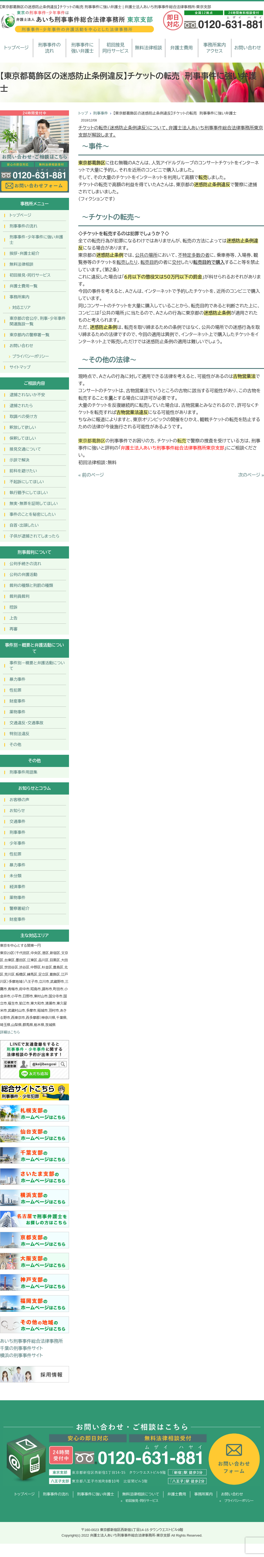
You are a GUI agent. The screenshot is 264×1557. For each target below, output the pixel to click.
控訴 (14, 607)
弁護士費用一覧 (23, 286)
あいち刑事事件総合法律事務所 (31, 1341)
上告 (14, 618)
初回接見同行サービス (115, 48)
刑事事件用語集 (23, 772)
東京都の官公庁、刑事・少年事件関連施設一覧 (38, 321)
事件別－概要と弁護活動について (37, 666)
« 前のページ (91, 475)
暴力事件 (17, 679)
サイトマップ (20, 367)
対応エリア (21, 307)
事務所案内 (19, 297)
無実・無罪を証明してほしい (34, 503)
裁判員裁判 (19, 596)
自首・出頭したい (24, 525)
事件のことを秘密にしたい (33, 514)
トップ (83, 113)
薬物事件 (17, 712)
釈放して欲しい (23, 427)
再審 (14, 629)
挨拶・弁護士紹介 (25, 253)
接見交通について (25, 449)
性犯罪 (15, 690)
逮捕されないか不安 (27, 394)
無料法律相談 (148, 47)
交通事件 (17, 821)
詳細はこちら (10, 1032)
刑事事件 (100, 113)
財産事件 (17, 701)
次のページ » (251, 475)
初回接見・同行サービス (30, 275)
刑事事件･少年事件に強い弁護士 (36, 240)
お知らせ (17, 810)
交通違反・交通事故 (27, 723)
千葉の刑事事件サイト (21, 1348)
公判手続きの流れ (25, 563)
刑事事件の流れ (49, 48)
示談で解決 (19, 460)
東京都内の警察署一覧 (29, 335)
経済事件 (17, 886)
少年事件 (17, 843)
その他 (15, 744)
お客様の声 (19, 799)
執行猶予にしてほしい (29, 492)
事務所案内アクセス (214, 48)
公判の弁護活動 (23, 574)
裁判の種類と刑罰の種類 (31, 585)
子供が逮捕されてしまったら (34, 536)
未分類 (15, 876)
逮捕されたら (21, 405)
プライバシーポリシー (30, 356)
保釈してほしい (23, 438)
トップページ (16, 47)
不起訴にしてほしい (27, 481)
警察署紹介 (19, 908)
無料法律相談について (140, 1494)
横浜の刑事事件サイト (21, 1355)
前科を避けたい (23, 471)
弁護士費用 (181, 47)
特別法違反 (19, 733)
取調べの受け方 (23, 416)
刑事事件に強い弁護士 (82, 48)
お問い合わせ (247, 47)
